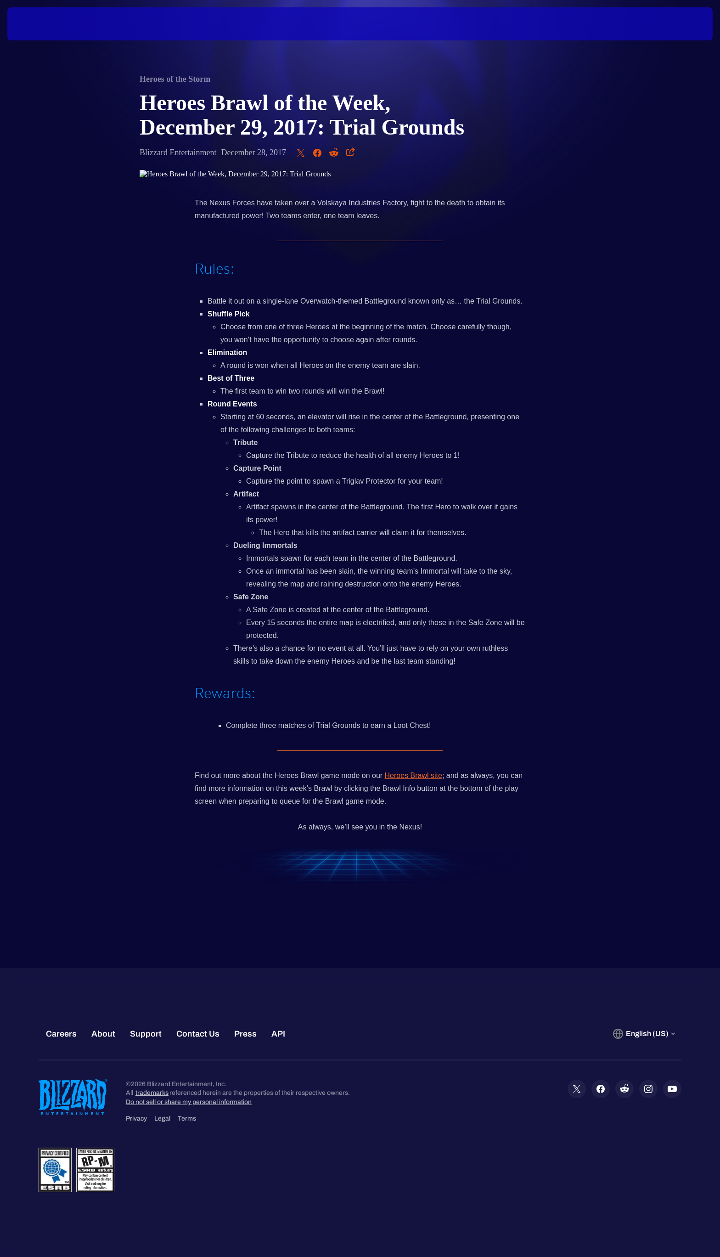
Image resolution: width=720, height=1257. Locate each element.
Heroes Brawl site (413, 775)
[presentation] (41, 23)
